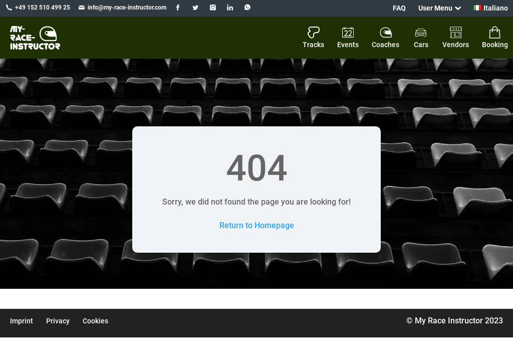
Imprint (21, 321)
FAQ (399, 8)
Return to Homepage (256, 225)
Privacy (58, 321)
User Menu (435, 8)
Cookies (95, 321)
